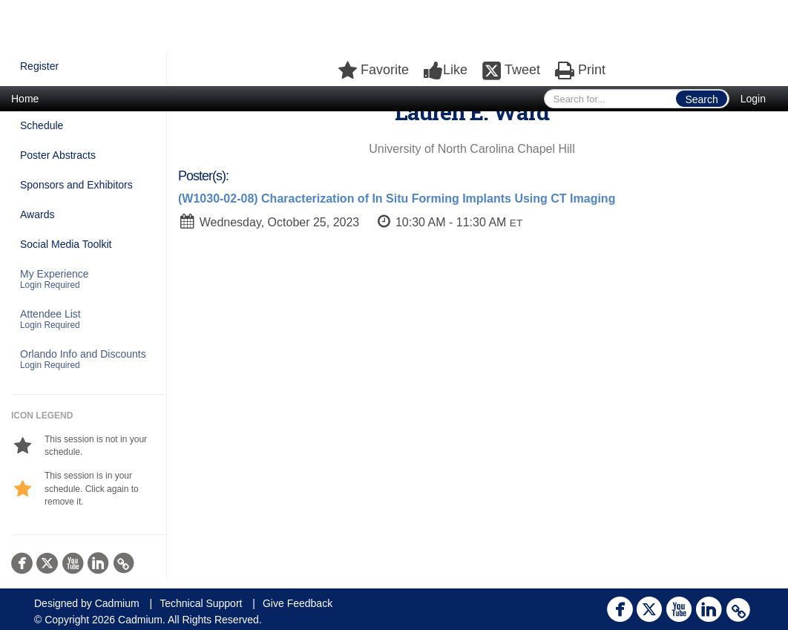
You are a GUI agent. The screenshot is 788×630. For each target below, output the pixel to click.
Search (701, 99)
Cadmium (117, 603)
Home (25, 99)
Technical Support (201, 603)
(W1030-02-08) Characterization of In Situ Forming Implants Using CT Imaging (396, 198)
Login (753, 99)
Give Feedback (297, 603)
